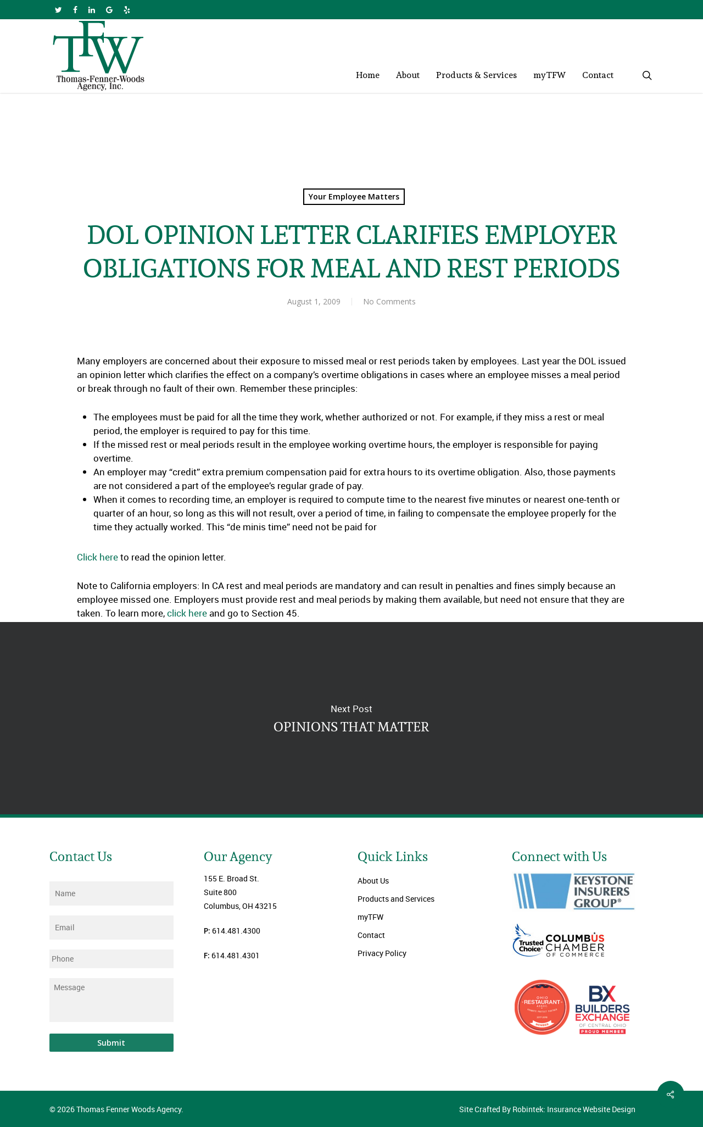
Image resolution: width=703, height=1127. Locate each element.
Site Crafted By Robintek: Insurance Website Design (547, 1109)
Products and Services (396, 898)
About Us (373, 880)
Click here (97, 557)
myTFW (370, 917)
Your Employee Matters (354, 196)
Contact (371, 935)
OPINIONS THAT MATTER (351, 718)
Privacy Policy (382, 953)
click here (187, 613)
